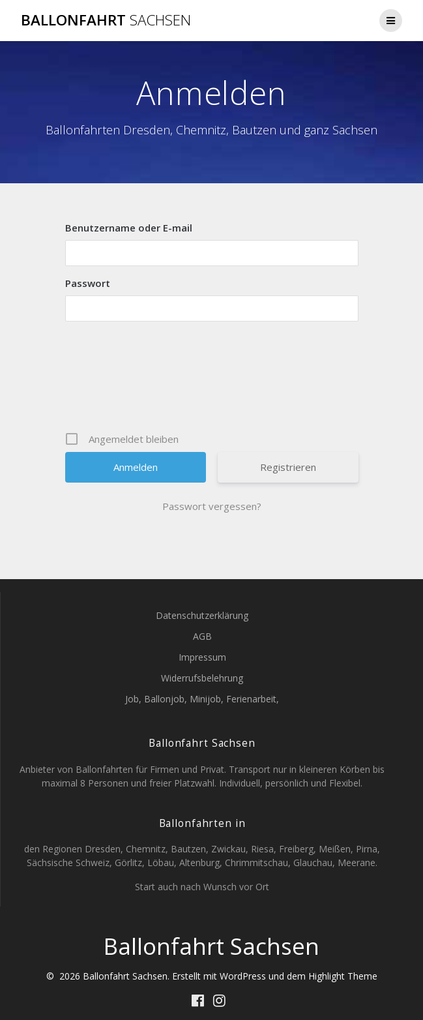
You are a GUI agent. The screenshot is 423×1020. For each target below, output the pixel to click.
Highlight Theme (342, 976)
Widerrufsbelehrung (202, 678)
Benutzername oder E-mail (128, 227)
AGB (202, 636)
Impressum (202, 657)
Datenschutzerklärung (202, 615)
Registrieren (288, 466)
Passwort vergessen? (211, 506)
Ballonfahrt (106, 20)
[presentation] (213, 376)
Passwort (87, 283)
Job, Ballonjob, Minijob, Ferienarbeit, (202, 699)
